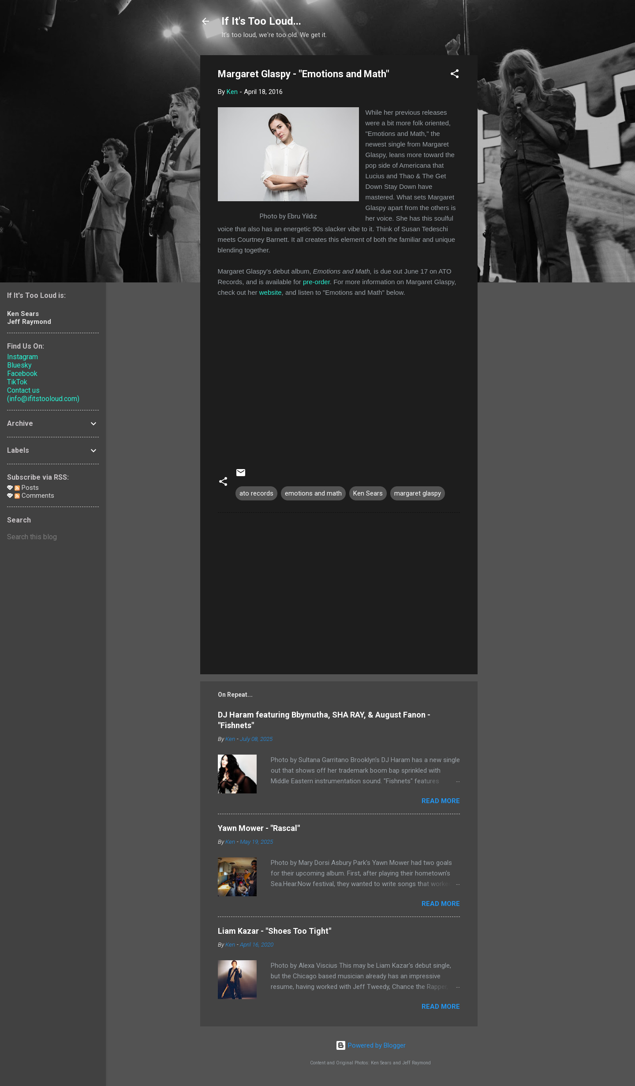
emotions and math (313, 493)
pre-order (316, 282)
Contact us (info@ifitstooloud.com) (43, 394)
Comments (34, 496)
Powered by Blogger (371, 1045)
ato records (256, 493)
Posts (27, 488)
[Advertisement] (513, 187)
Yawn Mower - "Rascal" (259, 828)
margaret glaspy (417, 493)
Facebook (22, 373)
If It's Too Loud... (261, 21)
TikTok (17, 382)
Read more (441, 801)
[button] (454, 75)
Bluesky (19, 365)
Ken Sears (368, 493)
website (270, 292)
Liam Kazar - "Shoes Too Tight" (274, 931)
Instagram (22, 357)
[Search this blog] (53, 537)
